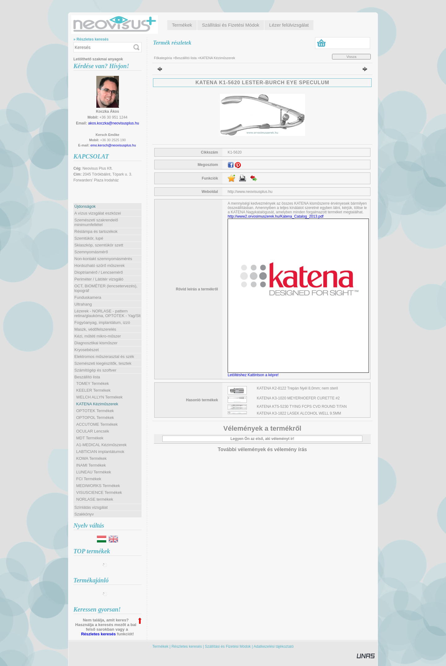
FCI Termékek (88, 479)
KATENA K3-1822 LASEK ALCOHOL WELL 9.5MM (299, 413)
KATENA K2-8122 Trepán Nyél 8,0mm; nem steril (297, 388)
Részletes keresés (98, 634)
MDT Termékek (89, 438)
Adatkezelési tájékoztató (274, 646)
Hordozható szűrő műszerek (99, 265)
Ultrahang (83, 304)
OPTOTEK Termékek (95, 410)
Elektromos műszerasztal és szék (104, 356)
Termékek (160, 646)
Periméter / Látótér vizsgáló (98, 279)
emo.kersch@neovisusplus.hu (113, 145)
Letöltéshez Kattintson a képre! (254, 375)
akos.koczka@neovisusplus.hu (113, 123)
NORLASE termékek (94, 499)
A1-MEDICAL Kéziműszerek (101, 444)
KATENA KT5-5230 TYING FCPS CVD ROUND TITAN (302, 406)
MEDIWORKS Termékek (98, 485)
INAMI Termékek (91, 465)
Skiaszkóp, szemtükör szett (98, 245)
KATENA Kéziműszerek (97, 404)
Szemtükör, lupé (88, 238)
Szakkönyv (84, 514)
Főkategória (163, 58)
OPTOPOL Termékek (95, 417)
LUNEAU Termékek (93, 472)
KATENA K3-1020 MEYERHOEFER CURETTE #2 (298, 398)
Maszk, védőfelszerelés (95, 329)
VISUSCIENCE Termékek (99, 492)
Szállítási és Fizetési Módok (228, 646)
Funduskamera (87, 297)
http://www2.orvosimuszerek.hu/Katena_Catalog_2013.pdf (276, 216)
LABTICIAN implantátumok (100, 451)
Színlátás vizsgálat (91, 507)
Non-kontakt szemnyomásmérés (103, 258)
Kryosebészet (86, 349)
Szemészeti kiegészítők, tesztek (102, 363)
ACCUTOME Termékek (97, 424)
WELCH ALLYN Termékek (99, 397)
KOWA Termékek (91, 458)
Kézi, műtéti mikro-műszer (97, 336)
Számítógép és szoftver (95, 370)
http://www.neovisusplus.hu (250, 191)
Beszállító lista (186, 58)
